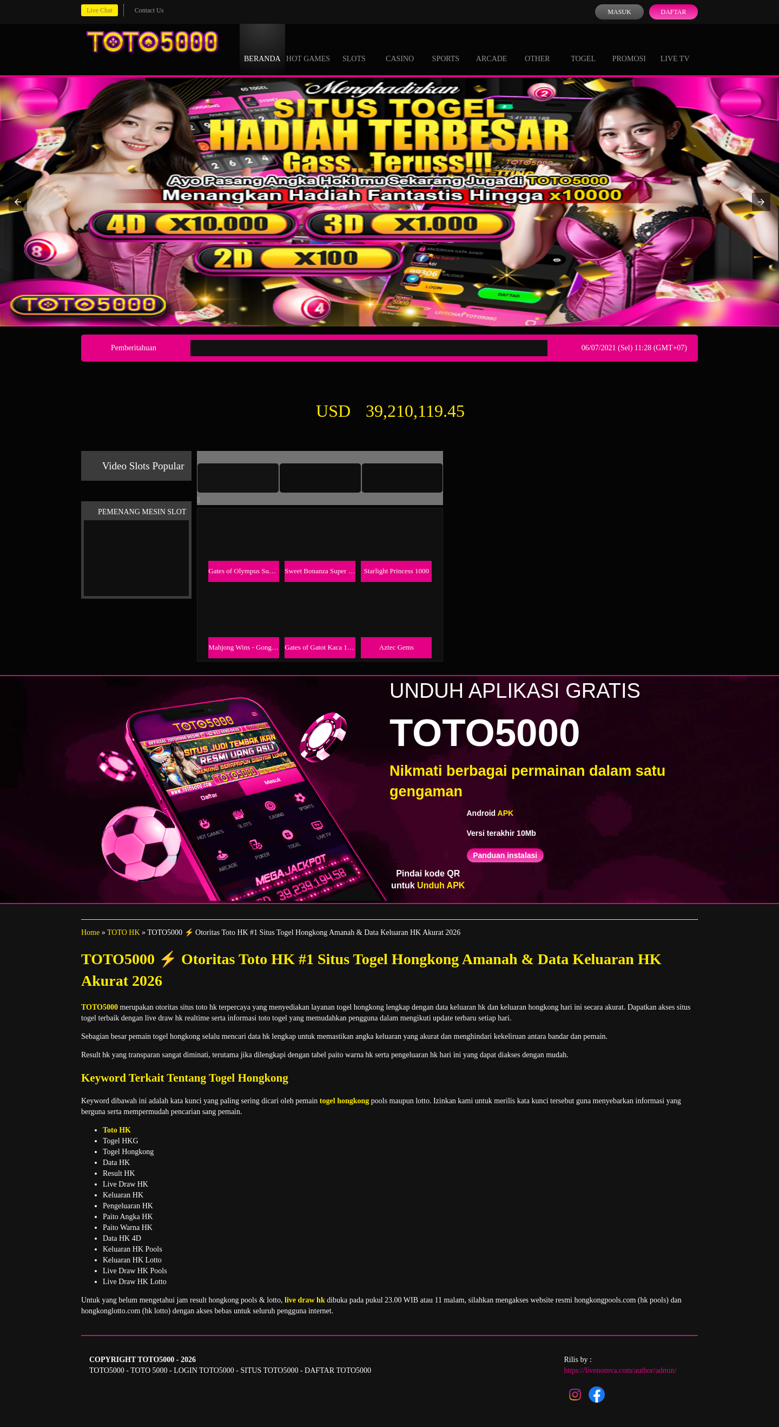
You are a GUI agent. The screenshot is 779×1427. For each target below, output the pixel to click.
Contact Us (149, 10)
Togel (583, 49)
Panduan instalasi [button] (505, 855)
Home (90, 932)
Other (537, 49)
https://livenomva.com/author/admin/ (620, 1370)
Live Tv (675, 49)
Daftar (673, 12)
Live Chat (100, 10)
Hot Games (308, 49)
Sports (446, 49)
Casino (400, 49)
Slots (354, 49)
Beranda (262, 49)
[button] (18, 202)
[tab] (238, 478)
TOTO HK (123, 932)
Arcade (491, 49)
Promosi (629, 49)
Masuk (619, 12)
